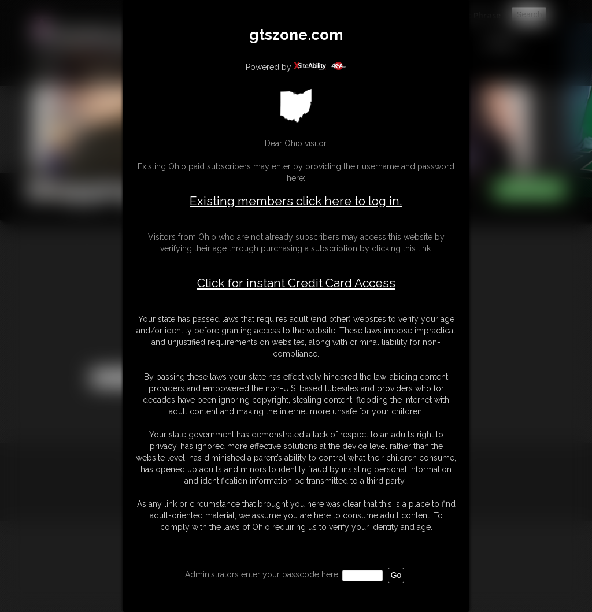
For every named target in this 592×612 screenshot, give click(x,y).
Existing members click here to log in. (296, 201)
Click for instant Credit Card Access (296, 283)
